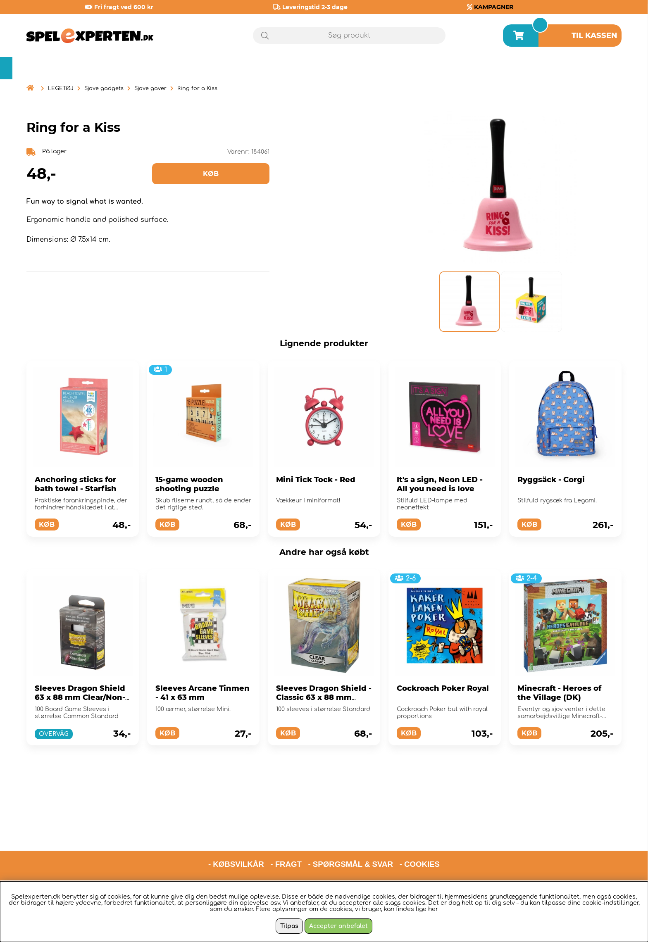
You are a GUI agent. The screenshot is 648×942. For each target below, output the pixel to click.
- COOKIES (420, 825)
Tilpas (289, 926)
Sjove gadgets (104, 88)
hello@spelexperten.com (401, 847)
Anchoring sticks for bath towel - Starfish (76, 484)
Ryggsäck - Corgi (551, 479)
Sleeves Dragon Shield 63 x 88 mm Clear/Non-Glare (80, 697)
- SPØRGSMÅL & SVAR (350, 825)
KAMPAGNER (493, 7)
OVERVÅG (54, 734)
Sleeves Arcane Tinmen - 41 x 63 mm (202, 693)
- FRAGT (286, 825)
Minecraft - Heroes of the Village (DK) (559, 693)
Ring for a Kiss (197, 88)
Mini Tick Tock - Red (315, 479)
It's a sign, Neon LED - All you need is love (440, 484)
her (433, 909)
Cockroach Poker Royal (443, 688)
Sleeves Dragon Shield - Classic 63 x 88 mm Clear (324, 697)
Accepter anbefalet (338, 926)
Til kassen (594, 35)
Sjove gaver (150, 88)
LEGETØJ (61, 88)
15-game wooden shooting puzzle (189, 484)
